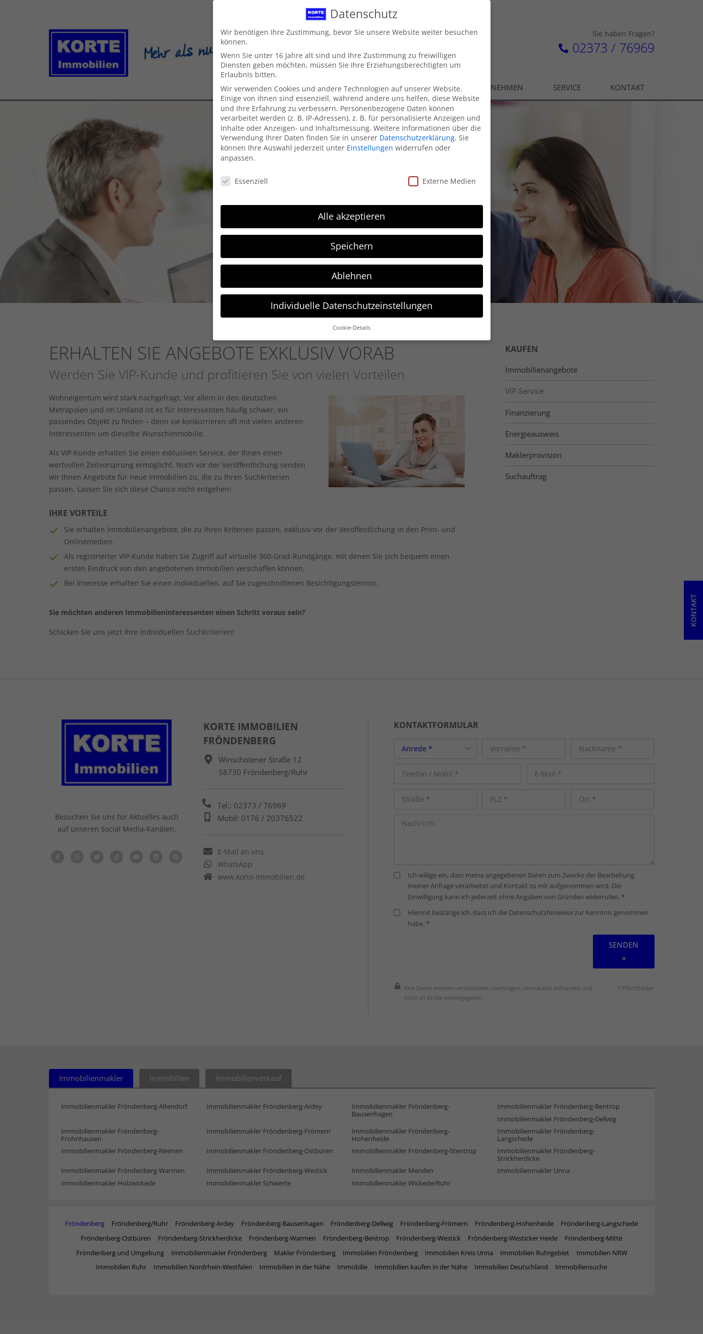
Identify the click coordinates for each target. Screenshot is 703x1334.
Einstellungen (370, 145)
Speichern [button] (352, 243)
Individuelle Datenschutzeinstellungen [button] (351, 303)
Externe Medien (442, 178)
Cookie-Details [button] (351, 325)
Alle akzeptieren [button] (351, 214)
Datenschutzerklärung (417, 135)
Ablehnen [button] (352, 273)
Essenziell (244, 178)
